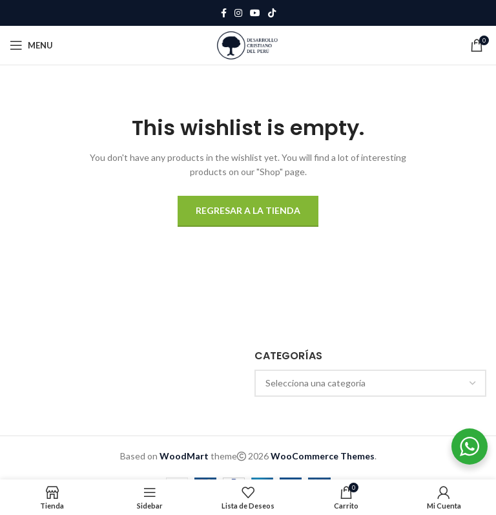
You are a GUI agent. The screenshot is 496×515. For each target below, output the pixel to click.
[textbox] (370, 383)
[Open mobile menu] (31, 45)
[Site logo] (247, 44)
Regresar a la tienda (248, 210)
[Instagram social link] (238, 13)
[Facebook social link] (224, 13)
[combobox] (370, 383)
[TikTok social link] (272, 13)
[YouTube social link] (255, 13)
